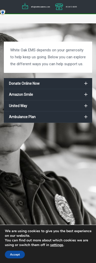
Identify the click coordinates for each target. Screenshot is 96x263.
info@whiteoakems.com (40, 7)
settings (56, 245)
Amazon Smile (21, 94)
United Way (18, 106)
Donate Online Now (24, 83)
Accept (15, 254)
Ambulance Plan (22, 117)
